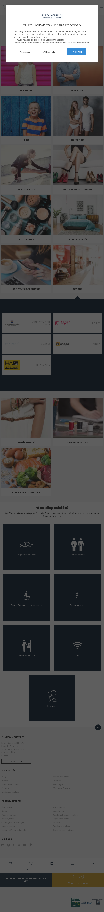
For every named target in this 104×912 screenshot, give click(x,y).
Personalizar (25, 52)
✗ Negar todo (49, 52)
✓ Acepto (76, 52)
